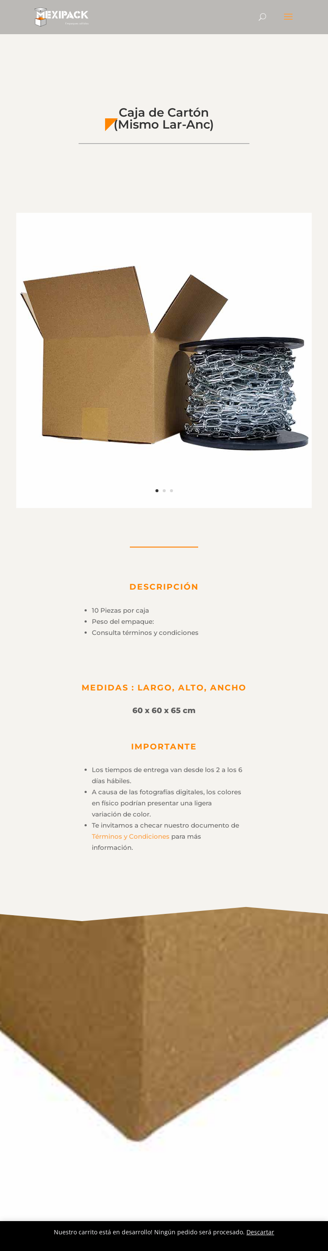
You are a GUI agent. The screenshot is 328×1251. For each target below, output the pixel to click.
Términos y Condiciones (131, 836)
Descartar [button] (260, 1232)
